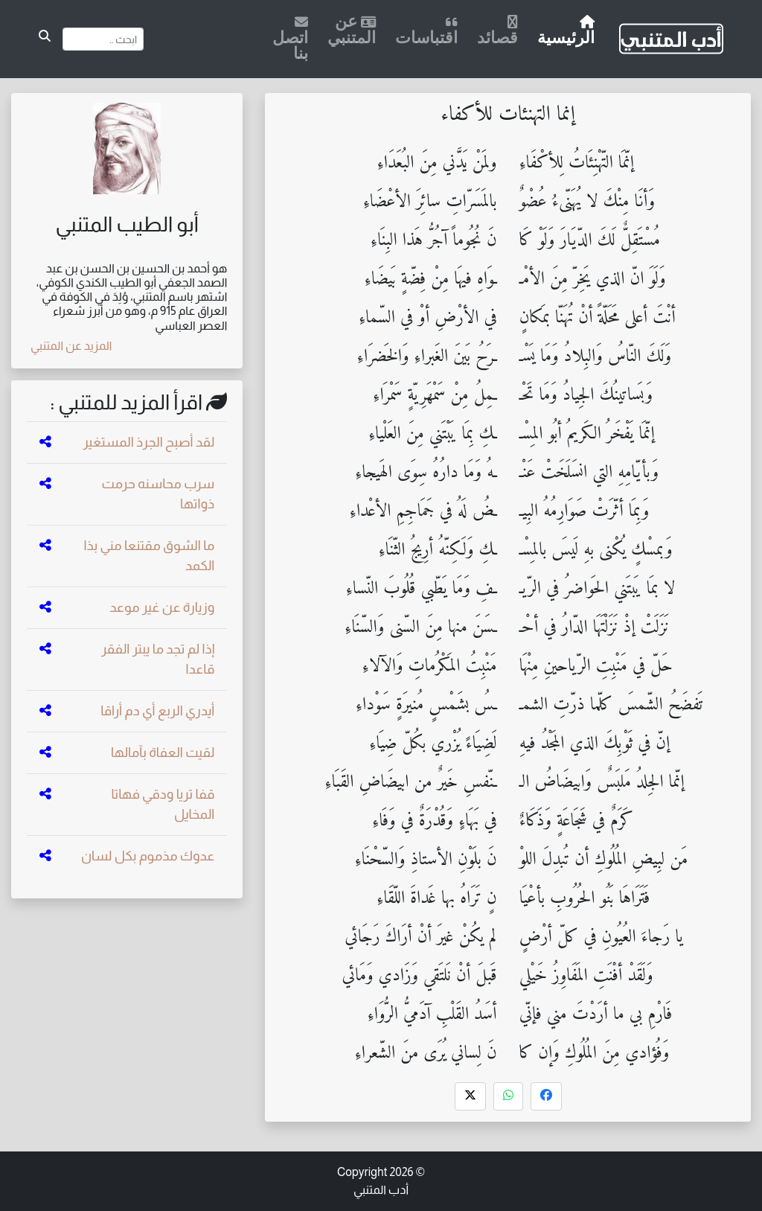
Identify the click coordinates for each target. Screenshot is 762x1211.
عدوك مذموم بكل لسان (147, 856)
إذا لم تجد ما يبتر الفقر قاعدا (157, 659)
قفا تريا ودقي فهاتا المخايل (162, 804)
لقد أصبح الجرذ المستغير (148, 442)
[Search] (103, 39)
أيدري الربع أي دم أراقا (157, 710)
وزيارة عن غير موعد (161, 607)
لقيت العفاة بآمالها (162, 752)
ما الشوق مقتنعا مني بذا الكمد (149, 555)
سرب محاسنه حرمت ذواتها (158, 493)
